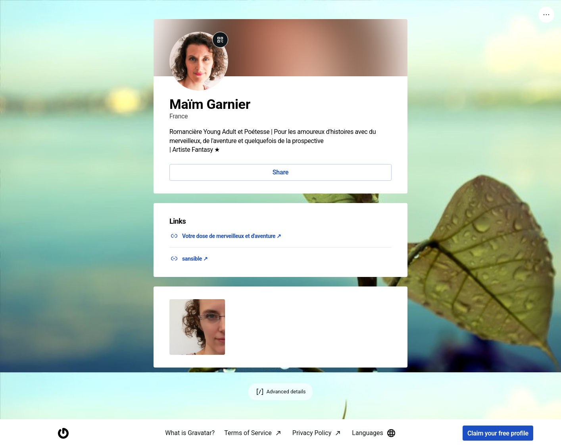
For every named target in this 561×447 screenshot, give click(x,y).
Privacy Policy (312, 433)
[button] (197, 327)
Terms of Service (248, 433)
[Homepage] (63, 433)
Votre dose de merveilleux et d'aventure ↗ (231, 236)
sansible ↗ (195, 258)
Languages (374, 433)
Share (280, 172)
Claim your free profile (497, 433)
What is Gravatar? (190, 433)
